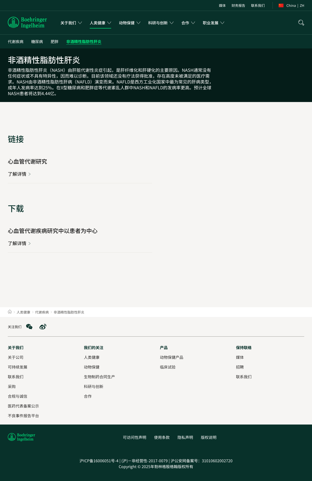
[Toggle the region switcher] (291, 5)
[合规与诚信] (17, 396)
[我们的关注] (93, 347)
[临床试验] (168, 367)
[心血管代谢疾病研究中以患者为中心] (19, 243)
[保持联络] (244, 347)
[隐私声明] (185, 437)
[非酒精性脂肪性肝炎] (83, 41)
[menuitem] (71, 22)
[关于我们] (15, 347)
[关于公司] (15, 357)
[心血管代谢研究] (19, 173)
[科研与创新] (93, 386)
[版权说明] (208, 437)
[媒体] (222, 5)
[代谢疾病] (15, 41)
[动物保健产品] (171, 357)
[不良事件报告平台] (23, 415)
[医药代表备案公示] (23, 406)
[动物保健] (91, 367)
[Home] (10, 312)
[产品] (164, 347)
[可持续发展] (17, 367)
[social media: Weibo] (43, 327)
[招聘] (240, 367)
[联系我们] (258, 5)
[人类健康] (91, 357)
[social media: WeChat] (29, 327)
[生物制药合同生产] (99, 376)
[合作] (88, 396)
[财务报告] (238, 5)
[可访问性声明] (134, 437)
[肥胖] (54, 41)
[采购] (12, 386)
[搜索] (301, 22)
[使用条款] (162, 437)
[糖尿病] (37, 41)
